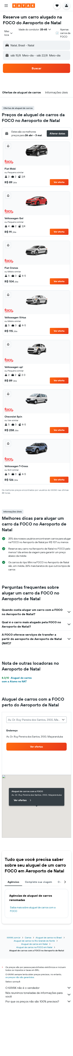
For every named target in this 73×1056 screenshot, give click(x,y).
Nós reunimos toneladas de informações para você (38, 994)
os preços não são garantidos (19, 977)
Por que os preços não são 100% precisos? (38, 1001)
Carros (28, 937)
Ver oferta (59, 182)
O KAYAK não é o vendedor (38, 988)
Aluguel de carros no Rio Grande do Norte (34, 940)
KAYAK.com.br (13, 937)
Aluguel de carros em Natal (34, 944)
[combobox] (8, 33)
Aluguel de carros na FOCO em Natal (34, 947)
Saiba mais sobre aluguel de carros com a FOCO (32, 909)
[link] (36, 747)
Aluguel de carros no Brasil (49, 937)
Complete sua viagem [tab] (38, 882)
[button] (6, 6)
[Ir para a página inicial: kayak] (23, 5)
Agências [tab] (13, 882)
